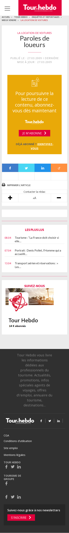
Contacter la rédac (34, 191)
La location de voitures (34, 20)
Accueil (6, 17)
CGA (6, 435)
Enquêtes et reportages (45, 17)
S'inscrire (18, 518)
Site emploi (11, 448)
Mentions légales (14, 455)
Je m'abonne (32, 133)
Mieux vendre (9, 20)
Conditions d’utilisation (18, 441)
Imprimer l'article (19, 185)
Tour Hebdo (21, 17)
